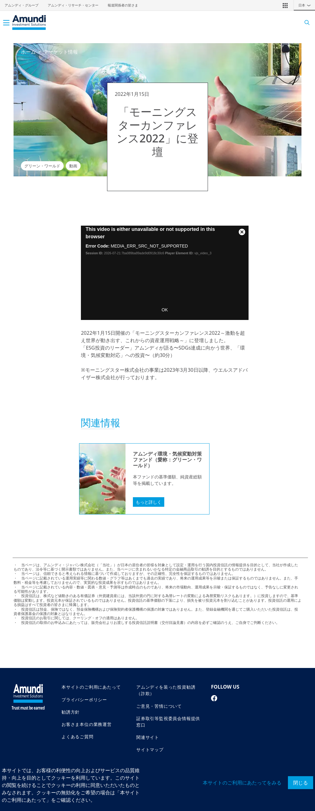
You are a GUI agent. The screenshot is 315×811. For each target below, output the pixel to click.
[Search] (305, 22)
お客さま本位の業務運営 (87, 724)
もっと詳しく (148, 502)
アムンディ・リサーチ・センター (73, 5)
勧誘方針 (71, 712)
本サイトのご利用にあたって (91, 687)
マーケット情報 (60, 51)
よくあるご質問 (78, 736)
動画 (73, 166)
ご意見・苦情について (159, 706)
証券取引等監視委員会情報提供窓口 (168, 721)
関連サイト (147, 737)
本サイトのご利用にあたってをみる (242, 782)
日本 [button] (306, 5)
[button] (285, 5)
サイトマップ (150, 749)
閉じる (300, 782)
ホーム (28, 51)
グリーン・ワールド (42, 166)
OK (164, 309)
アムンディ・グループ (21, 5)
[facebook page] (214, 698)
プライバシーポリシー (84, 699)
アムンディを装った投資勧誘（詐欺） (165, 690)
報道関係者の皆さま (123, 5)
